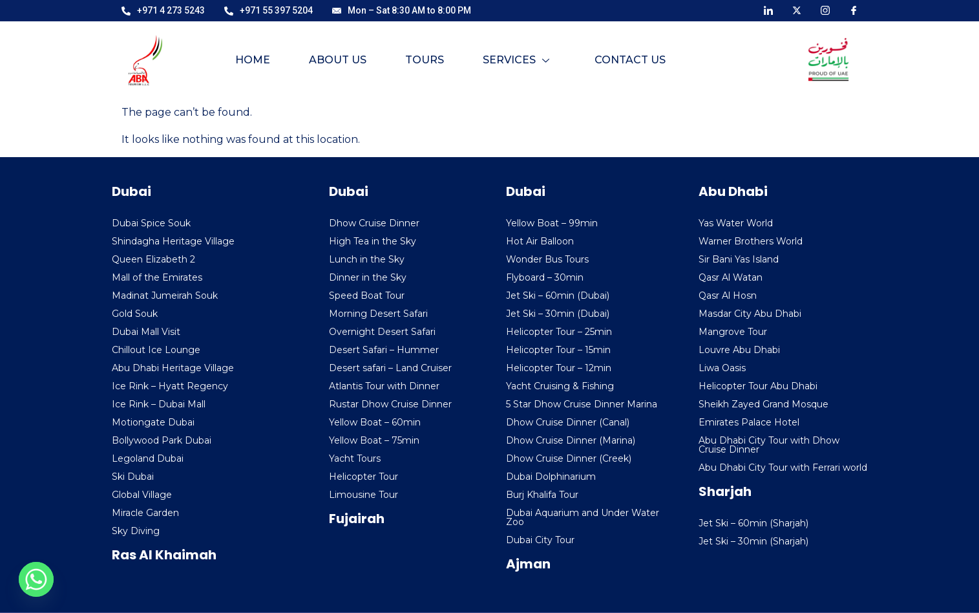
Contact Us (630, 60)
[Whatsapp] (36, 579)
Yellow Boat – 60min (375, 422)
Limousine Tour (363, 494)
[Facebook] (853, 9)
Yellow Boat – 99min (552, 223)
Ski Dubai (133, 476)
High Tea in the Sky (372, 241)
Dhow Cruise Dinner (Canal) (567, 422)
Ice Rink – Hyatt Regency (170, 386)
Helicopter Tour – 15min (558, 350)
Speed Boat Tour (367, 295)
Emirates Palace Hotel (749, 422)
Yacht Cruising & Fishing (560, 386)
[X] (796, 9)
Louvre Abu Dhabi (739, 350)
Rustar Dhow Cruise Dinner (390, 404)
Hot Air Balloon (540, 241)
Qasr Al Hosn (728, 295)
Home (252, 60)
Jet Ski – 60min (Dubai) (557, 295)
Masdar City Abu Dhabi (750, 313)
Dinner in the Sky (367, 277)
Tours (424, 60)
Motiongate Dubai (153, 422)
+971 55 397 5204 (268, 10)
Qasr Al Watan (731, 277)
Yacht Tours (355, 458)
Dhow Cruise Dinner (374, 223)
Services (516, 60)
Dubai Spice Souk (151, 223)
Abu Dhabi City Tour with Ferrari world (783, 467)
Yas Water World (736, 223)
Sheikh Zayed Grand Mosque (763, 404)
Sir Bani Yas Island (739, 259)
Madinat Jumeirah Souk (165, 295)
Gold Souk (135, 313)
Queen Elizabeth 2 (153, 259)
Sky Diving (136, 531)
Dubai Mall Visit (146, 332)
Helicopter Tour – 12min (558, 368)
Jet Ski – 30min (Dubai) (557, 313)
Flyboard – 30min (545, 277)
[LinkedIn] (768, 9)
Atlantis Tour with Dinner (384, 386)
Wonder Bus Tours (547, 259)
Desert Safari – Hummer (384, 350)
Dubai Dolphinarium (551, 476)
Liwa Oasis (722, 368)
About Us (337, 60)
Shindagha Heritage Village (173, 241)
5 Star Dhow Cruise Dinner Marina (581, 404)
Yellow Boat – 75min (374, 440)
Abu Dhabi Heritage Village (173, 368)
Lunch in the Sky (367, 259)
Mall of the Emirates (157, 277)
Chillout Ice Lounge (156, 350)
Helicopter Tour (363, 476)
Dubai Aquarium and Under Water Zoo (582, 517)
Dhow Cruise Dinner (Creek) (568, 458)
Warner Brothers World (751, 241)
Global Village (142, 494)
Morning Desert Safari (378, 313)
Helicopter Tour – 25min (559, 332)
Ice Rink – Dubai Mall (158, 404)
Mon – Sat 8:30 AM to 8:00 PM (401, 10)
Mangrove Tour (733, 332)
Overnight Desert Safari (382, 332)
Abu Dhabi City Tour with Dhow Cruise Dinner (769, 445)
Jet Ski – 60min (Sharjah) (753, 523)
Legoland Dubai (148, 458)
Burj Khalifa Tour (542, 494)
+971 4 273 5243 (163, 10)
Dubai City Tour (540, 540)
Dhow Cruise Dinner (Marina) (570, 440)
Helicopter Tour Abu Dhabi (758, 386)
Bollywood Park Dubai (161, 440)
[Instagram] (825, 9)
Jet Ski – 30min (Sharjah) (753, 541)
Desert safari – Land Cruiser (390, 368)
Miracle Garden (145, 513)
